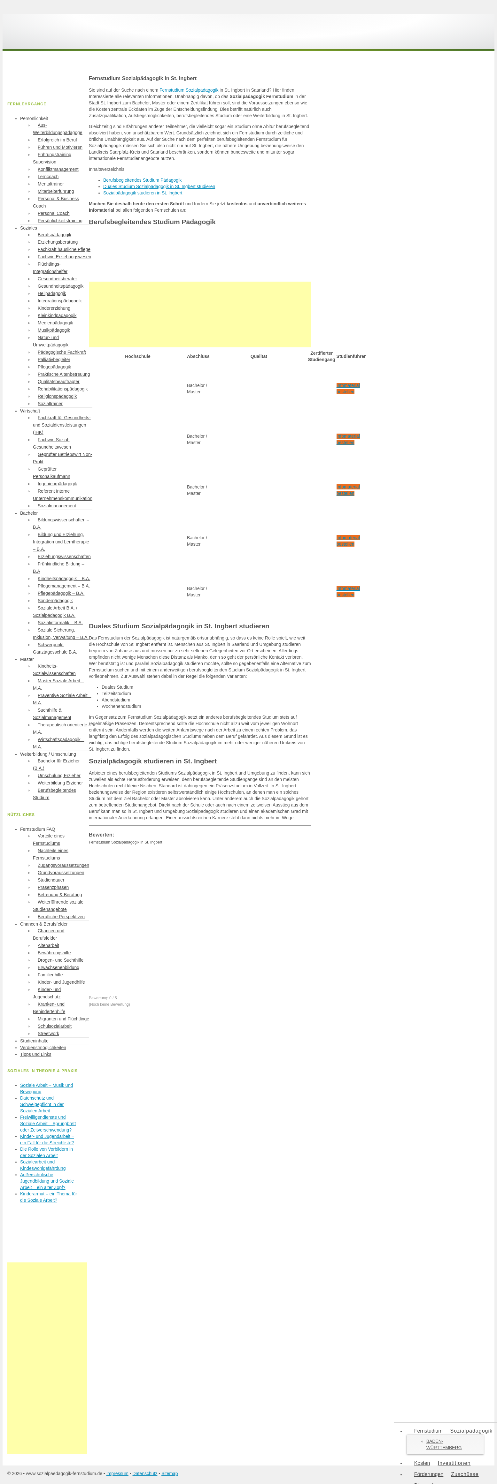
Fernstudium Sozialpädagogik (188, 90)
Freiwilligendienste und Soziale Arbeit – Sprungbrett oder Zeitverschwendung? (48, 1123)
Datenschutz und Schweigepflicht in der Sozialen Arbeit (42, 1104)
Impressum (117, 1473)
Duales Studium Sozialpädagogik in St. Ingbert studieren (159, 186)
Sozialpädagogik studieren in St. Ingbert (142, 192)
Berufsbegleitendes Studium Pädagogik (142, 180)
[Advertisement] (200, 314)
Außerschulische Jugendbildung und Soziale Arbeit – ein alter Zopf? (47, 1181)
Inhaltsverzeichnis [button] (106, 169)
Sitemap (169, 1473)
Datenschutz (145, 1473)
